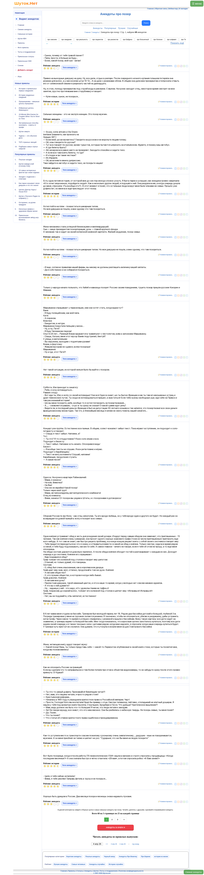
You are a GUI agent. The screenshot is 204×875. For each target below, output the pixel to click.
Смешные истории (25, 34)
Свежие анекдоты (194, 872)
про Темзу (184, 39)
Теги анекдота (70, 67)
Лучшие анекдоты (61, 864)
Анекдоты (98, 28)
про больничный (143, 39)
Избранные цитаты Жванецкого (26, 109)
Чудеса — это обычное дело (28, 137)
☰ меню (197, 3)
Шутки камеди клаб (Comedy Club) (26, 165)
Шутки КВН (22, 39)
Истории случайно (116, 864)
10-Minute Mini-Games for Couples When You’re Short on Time (29, 116)
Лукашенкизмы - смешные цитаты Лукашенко (29, 103)
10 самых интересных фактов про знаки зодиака (29, 171)
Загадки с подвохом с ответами (27, 178)
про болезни (157, 39)
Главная (21, 25)
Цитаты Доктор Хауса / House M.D (28, 191)
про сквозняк (52, 39)
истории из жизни (161, 856)
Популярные (110, 28)
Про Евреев (145, 856)
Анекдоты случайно (97, 864)
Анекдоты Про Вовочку (128, 856)
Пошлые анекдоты (92, 856)
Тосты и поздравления (26, 52)
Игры (20, 76)
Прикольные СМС (25, 61)
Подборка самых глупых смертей (28, 147)
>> (124, 820)
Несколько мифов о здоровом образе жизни (28, 210)
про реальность (82, 39)
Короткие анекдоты (73, 856)
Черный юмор (109, 856)
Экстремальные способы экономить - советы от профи (28, 125)
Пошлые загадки (25, 160)
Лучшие (121, 28)
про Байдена (127, 39)
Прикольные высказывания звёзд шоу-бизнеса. (29, 217)
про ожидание (66, 39)
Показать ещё (177, 43)
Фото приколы (23, 47)
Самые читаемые (78, 864)
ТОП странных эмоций (27, 142)
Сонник (20, 65)
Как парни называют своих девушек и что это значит (29, 184)
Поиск (146, 23)
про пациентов (97, 39)
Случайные (132, 28)
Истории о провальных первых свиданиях (28, 90)
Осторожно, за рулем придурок (27, 204)
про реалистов (113, 39)
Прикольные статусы (26, 56)
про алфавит (171, 39)
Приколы (21, 43)
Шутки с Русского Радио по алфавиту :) (29, 197)
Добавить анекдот (25, 70)
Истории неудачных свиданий (26, 96)
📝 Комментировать (164, 66)
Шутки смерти (24, 131)
